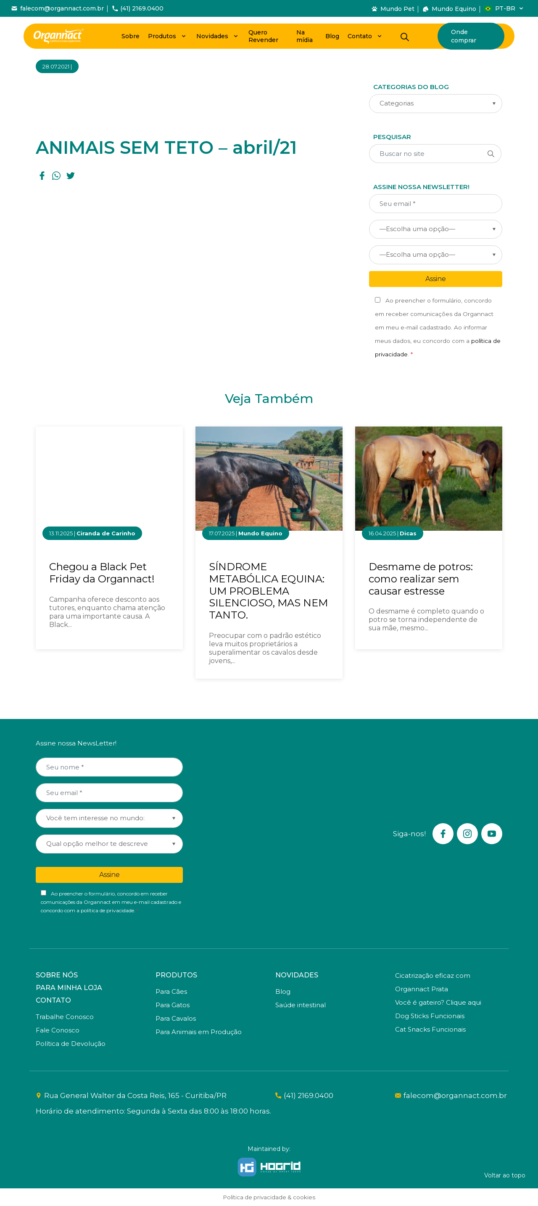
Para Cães (171, 991)
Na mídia (304, 36)
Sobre (130, 36)
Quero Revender (263, 36)
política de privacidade (107, 910)
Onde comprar (463, 36)
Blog (332, 36)
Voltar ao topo (504, 1175)
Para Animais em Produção (199, 1032)
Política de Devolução (70, 1044)
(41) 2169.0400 (308, 1095)
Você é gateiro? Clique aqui (438, 1002)
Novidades (212, 36)
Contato (360, 36)
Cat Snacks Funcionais (430, 1029)
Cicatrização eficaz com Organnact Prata (432, 982)
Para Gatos (173, 1005)
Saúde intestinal (300, 1005)
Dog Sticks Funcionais (429, 1016)
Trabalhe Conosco (65, 1017)
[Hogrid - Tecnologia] (269, 1167)
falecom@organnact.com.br (453, 1095)
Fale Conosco (57, 1030)
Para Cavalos (176, 1018)
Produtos (162, 36)
